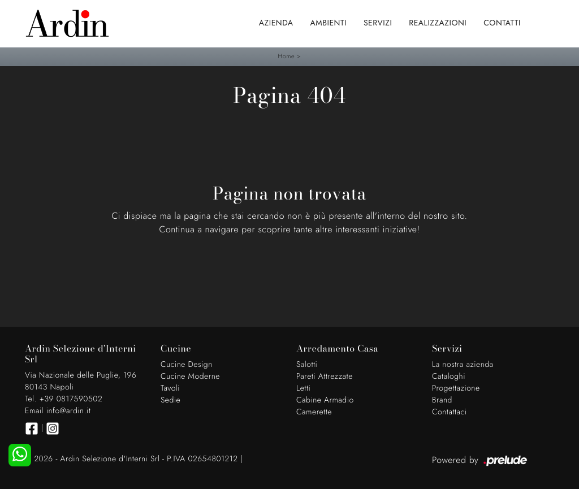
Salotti (306, 364)
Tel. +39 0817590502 (63, 399)
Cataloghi (448, 376)
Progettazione (456, 388)
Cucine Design (187, 364)
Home (286, 56)
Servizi (378, 23)
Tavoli (170, 388)
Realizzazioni (437, 23)
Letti (303, 388)
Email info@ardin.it (57, 411)
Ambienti (328, 23)
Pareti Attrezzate (324, 376)
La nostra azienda (463, 364)
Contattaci (449, 412)
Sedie (170, 400)
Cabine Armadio (325, 400)
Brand (442, 400)
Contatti (502, 23)
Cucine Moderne (190, 376)
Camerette (314, 412)
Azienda (276, 23)
